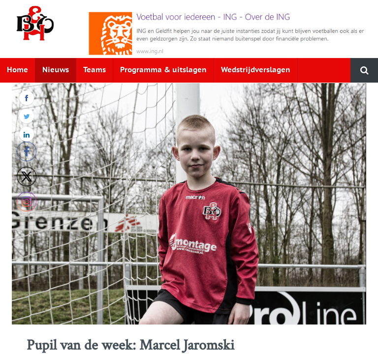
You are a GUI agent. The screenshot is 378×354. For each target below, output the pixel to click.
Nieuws (55, 70)
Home (17, 70)
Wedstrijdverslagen (255, 70)
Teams (94, 70)
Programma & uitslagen (163, 70)
